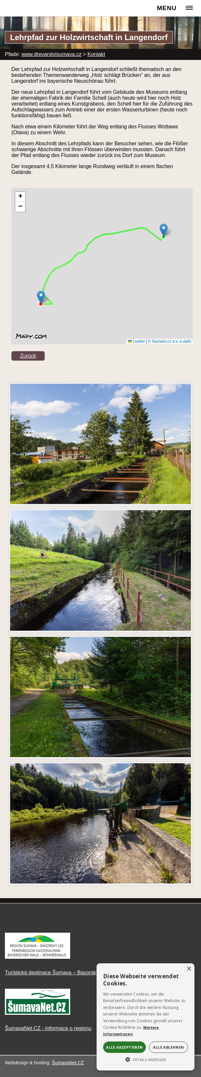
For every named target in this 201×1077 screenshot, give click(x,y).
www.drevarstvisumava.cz (52, 54)
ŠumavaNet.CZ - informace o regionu (48, 1028)
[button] (145, 1059)
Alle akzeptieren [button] (124, 1047)
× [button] (188, 969)
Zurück (28, 356)
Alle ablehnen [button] (168, 1047)
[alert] (145, 1016)
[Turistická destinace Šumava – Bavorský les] (37, 957)
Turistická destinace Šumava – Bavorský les (56, 972)
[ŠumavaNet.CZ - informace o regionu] (37, 1013)
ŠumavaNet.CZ (68, 1062)
